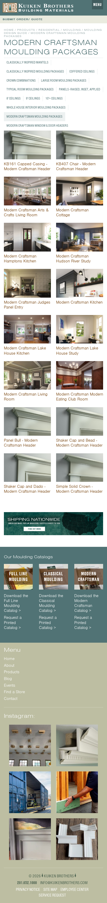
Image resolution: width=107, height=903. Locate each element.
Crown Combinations (21, 80)
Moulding (72, 30)
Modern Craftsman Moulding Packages (34, 116)
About (9, 665)
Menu (97, 4)
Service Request (52, 895)
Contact (10, 698)
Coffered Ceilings (82, 71)
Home (9, 30)
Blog (8, 678)
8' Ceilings (13, 98)
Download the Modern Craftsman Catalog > (86, 603)
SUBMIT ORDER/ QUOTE (23, 19)
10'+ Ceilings (54, 98)
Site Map (50, 889)
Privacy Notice (28, 889)
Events (9, 685)
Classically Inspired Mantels (27, 62)
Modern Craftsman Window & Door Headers (37, 125)
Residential (49, 30)
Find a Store (14, 691)
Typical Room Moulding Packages (30, 89)
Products (26, 30)
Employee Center (75, 889)
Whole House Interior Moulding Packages (35, 107)
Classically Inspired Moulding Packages (35, 71)
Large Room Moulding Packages (63, 80)
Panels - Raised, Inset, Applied (79, 89)
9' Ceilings (33, 98)
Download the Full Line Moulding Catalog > (16, 603)
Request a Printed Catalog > (13, 622)
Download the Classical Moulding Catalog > (51, 603)
